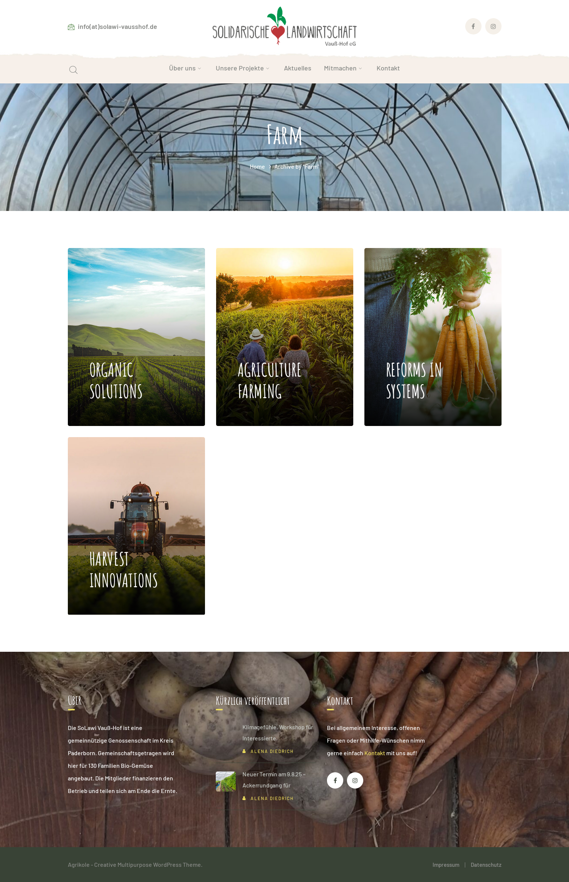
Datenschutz (486, 864)
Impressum (446, 864)
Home (257, 166)
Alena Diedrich (272, 751)
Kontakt (374, 752)
